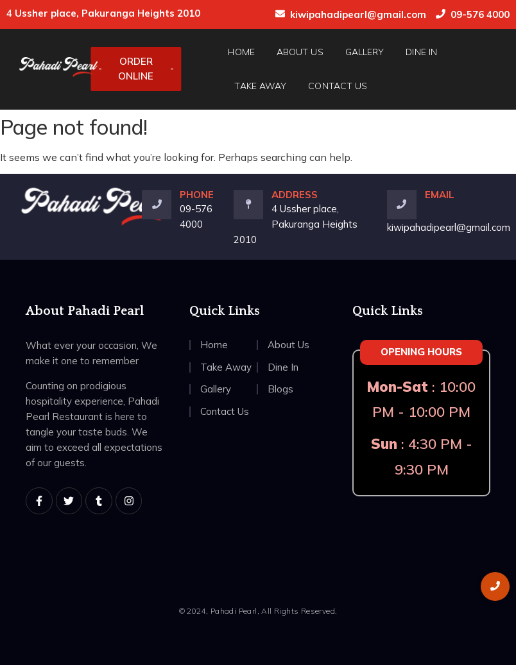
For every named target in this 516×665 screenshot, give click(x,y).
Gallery (364, 52)
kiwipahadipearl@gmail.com (358, 14)
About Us (300, 52)
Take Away (260, 86)
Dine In (421, 52)
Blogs (280, 389)
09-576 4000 (480, 14)
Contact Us (337, 86)
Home (241, 52)
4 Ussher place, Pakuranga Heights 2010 (295, 224)
